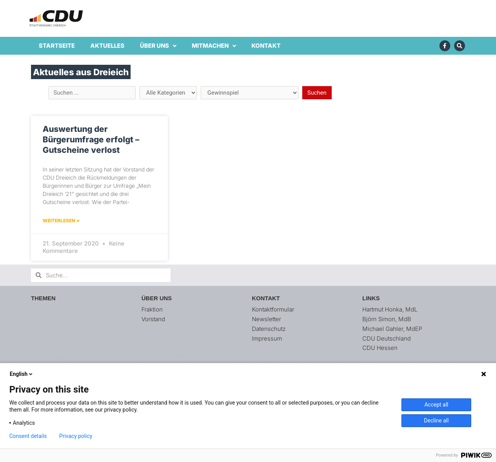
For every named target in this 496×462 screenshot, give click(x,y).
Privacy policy (75, 436)
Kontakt (266, 45)
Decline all (436, 420)
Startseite (57, 45)
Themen (43, 298)
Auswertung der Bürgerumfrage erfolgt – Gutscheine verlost (91, 139)
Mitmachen (214, 46)
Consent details (28, 436)
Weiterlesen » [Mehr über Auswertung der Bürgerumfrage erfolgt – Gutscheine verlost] (61, 220)
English (22, 374)
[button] (479, 11)
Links (371, 298)
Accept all (436, 404)
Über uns (158, 46)
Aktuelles (107, 45)
